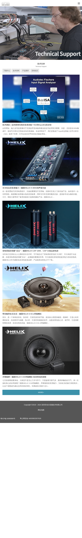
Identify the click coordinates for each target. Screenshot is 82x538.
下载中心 (7, 71)
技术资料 (16, 71)
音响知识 (35, 71)
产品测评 (25, 71)
